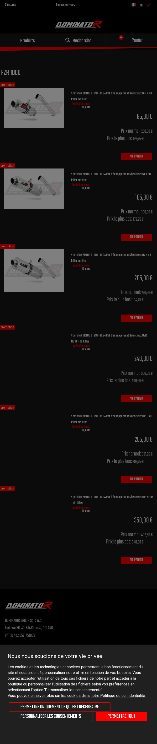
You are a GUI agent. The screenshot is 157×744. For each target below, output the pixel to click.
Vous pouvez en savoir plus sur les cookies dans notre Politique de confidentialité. (77, 695)
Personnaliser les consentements (51, 716)
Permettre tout (121, 716)
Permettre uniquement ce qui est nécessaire (60, 707)
